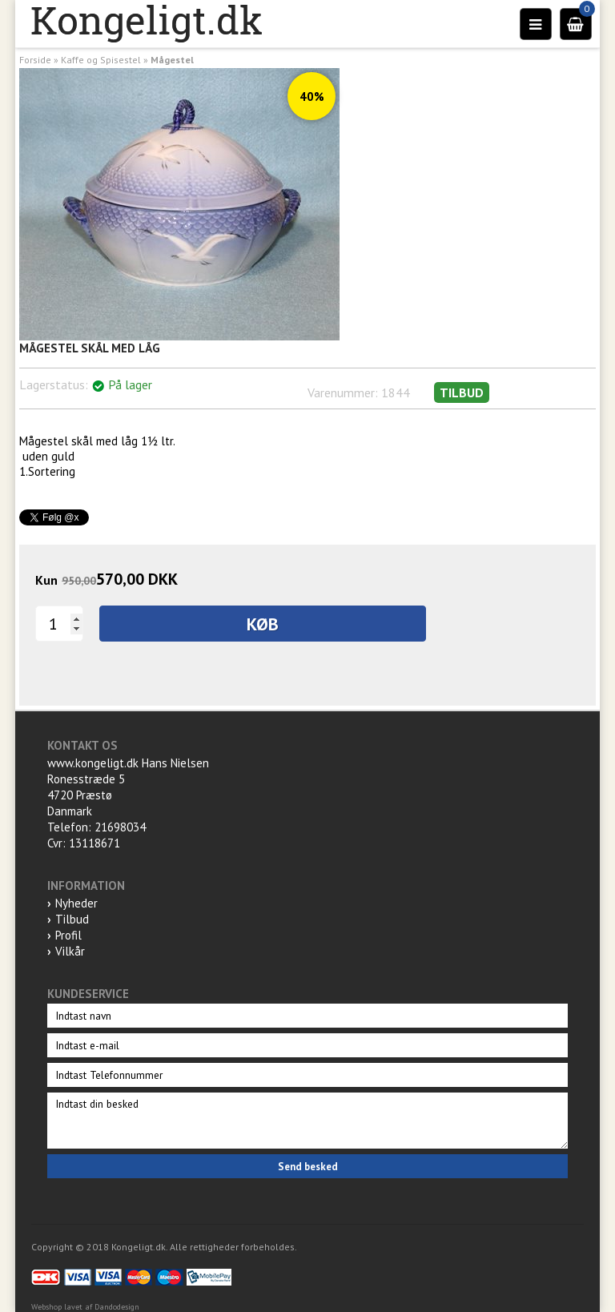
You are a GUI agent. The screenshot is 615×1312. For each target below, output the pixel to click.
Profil (68, 935)
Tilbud (72, 919)
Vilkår (70, 951)
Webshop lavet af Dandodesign (85, 1307)
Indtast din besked (307, 1121)
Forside (35, 60)
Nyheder (76, 903)
